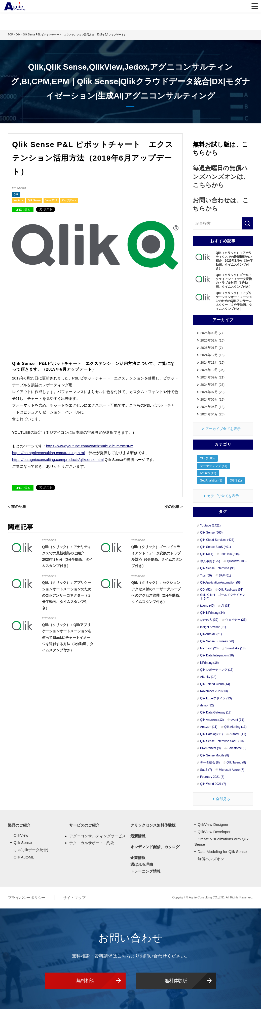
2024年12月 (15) (212, 355)
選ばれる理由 (141, 864)
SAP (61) (225, 575)
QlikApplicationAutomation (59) (221, 582)
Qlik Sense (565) (211, 532)
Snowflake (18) (235, 648)
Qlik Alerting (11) (235, 727)
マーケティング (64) (213, 466)
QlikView (21, 835)
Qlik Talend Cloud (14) (215, 684)
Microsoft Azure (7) (231, 770)
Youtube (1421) (210, 525)
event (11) (237, 720)
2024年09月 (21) (212, 377)
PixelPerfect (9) (210, 748)
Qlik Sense (34, 200)
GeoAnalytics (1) (211, 480)
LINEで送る (23, 209)
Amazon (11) (208, 727)
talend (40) (207, 605)
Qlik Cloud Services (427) (217, 540)
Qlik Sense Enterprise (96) (218, 568)
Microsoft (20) (209, 648)
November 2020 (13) (214, 691)
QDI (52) (206, 589)
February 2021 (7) (212, 777)
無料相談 (85, 980)
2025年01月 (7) (211, 348)
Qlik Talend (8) (236, 762)
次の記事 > (173, 506)
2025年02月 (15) (212, 340)
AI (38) (225, 605)
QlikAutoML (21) (211, 634)
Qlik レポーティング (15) (217, 669)
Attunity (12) (208, 473)
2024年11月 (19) (212, 362)
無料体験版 (176, 980)
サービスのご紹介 (84, 825)
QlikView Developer (214, 832)
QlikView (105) (236, 561)
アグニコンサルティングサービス (97, 836)
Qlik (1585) (207, 458)
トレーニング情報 (145, 871)
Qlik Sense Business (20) (217, 641)
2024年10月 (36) (212, 370)
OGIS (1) (236, 480)
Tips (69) (206, 575)
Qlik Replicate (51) (230, 589)
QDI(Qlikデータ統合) (31, 850)
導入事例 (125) (210, 561)
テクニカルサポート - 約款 (91, 843)
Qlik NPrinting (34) (212, 612)
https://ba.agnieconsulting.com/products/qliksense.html (58, 459)
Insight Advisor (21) (213, 627)
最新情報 (137, 836)
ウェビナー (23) (236, 619)
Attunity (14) (208, 677)
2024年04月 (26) (212, 414)
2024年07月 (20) (212, 392)
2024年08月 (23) (212, 385)
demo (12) (207, 705)
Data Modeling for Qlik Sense (222, 851)
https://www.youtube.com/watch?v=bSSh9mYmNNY (89, 446)
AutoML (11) (238, 734)
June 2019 (51, 200)
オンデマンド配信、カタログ (154, 847)
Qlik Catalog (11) (211, 734)
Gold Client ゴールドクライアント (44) (222, 596)
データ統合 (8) (210, 762)
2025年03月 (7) (211, 333)
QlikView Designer (213, 824)
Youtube (18, 200)
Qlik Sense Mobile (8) (214, 755)
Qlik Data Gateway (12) (216, 712)
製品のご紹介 (19, 825)
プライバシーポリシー (27, 897)
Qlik (16, 194)
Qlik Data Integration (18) (217, 655)
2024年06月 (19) (212, 399)
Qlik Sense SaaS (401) (215, 547)
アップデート (69, 200)
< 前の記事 (17, 506)
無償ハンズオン (211, 859)
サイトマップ (74, 897)
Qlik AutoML (24, 857)
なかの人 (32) (209, 619)
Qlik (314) (206, 554)
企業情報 (137, 857)
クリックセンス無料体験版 (153, 825)
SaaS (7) (206, 770)
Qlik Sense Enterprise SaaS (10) (222, 741)
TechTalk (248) (230, 554)
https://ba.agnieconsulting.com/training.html (48, 453)
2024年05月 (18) (212, 407)
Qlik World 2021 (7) (213, 784)
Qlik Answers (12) (212, 720)
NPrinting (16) (209, 662)
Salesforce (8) (237, 748)
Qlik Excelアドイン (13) (216, 698)
